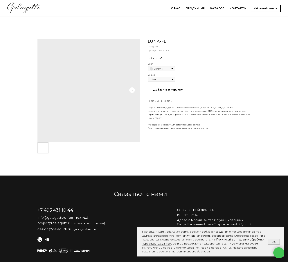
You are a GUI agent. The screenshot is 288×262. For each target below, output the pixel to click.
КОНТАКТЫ (238, 8)
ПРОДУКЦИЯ (195, 8)
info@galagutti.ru (51, 218)
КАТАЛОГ (217, 8)
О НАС (175, 8)
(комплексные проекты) (89, 223)
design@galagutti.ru (54, 229)
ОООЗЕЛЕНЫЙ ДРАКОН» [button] (195, 210)
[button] (266, 8)
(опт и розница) (78, 217)
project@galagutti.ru (54, 223)
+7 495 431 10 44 (55, 210)
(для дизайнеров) (84, 229)
